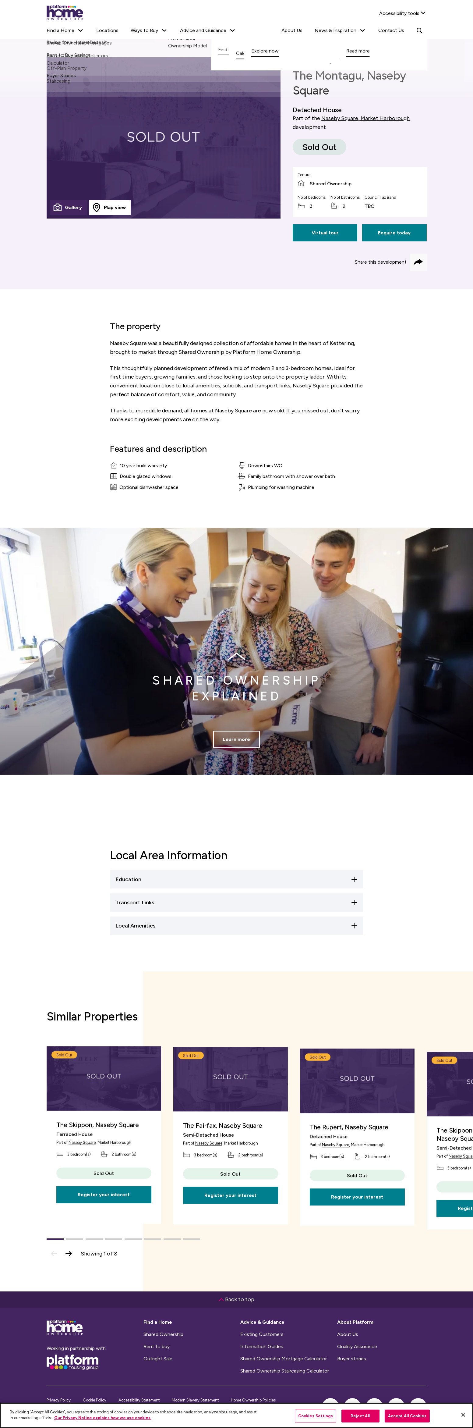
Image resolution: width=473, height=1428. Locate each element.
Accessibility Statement (139, 1400)
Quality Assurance (357, 1346)
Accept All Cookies (407, 1416)
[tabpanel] (164, 138)
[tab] (68, 207)
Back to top (236, 1299)
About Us (291, 30)
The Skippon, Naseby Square (97, 1160)
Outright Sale (157, 1358)
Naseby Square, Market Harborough (365, 118)
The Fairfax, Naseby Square (222, 1164)
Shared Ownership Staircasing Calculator (284, 1371)
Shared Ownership (163, 1334)
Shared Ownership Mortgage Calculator (283, 1358)
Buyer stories (351, 1358)
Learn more (236, 751)
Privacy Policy (59, 1400)
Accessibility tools (399, 13)
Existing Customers (262, 1334)
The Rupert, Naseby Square (349, 1164)
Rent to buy (156, 1346)
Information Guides (261, 1346)
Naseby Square (82, 1178)
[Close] (463, 1415)
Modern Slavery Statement (195, 1400)
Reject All (360, 1416)
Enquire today (394, 233)
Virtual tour (325, 233)
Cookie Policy (94, 1400)
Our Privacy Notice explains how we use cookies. (102, 1418)
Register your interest (104, 1230)
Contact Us (391, 30)
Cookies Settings (315, 1416)
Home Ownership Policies (253, 1400)
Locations (107, 30)
